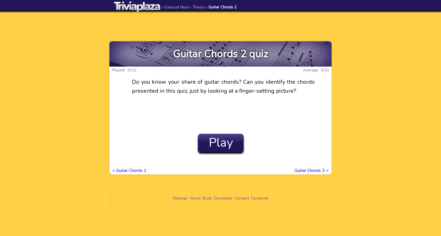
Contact (242, 198)
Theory (197, 7)
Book (207, 198)
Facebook (259, 198)
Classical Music (176, 7)
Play (221, 142)
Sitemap (180, 198)
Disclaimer (223, 198)
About (195, 198)
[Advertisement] (220, 25)
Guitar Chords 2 (221, 7)
